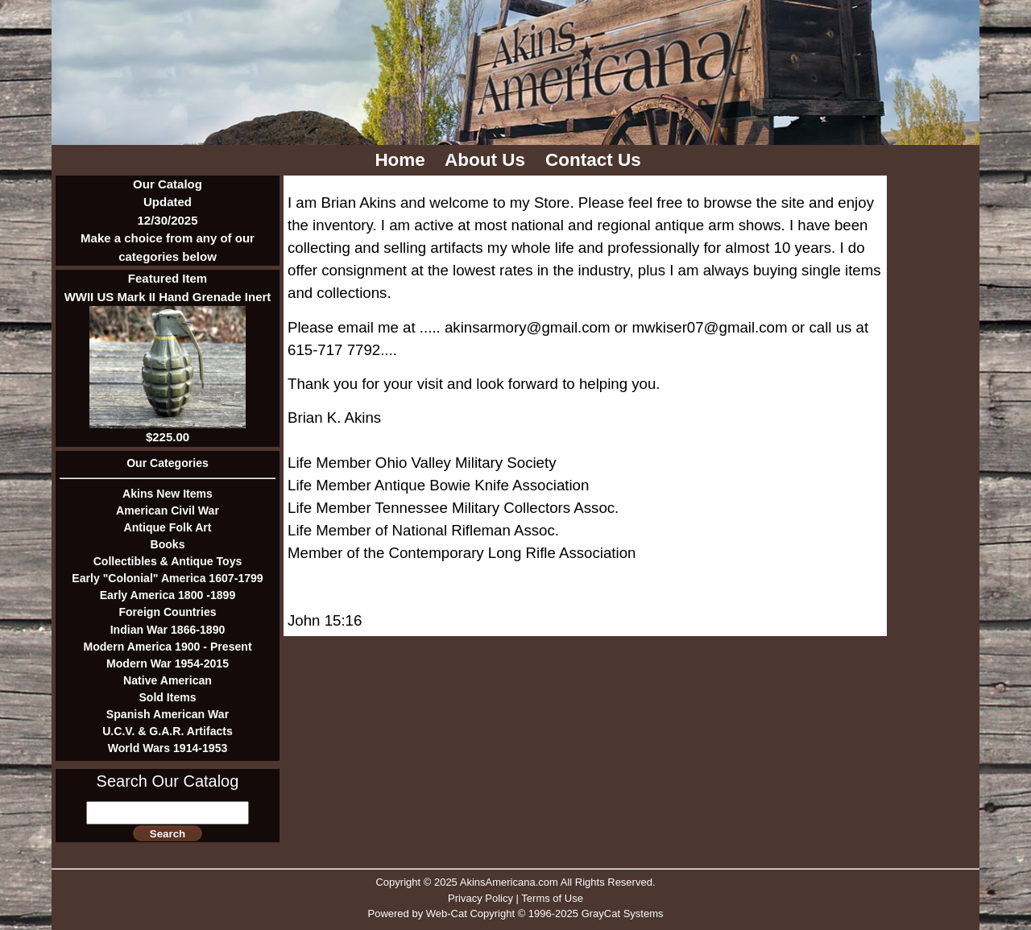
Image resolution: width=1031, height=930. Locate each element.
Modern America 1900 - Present (167, 646)
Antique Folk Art (168, 527)
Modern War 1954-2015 (167, 663)
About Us (487, 160)
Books (167, 544)
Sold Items (167, 697)
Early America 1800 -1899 (168, 595)
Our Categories (167, 463)
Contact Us (595, 160)
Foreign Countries (167, 612)
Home (402, 160)
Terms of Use (552, 898)
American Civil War (167, 510)
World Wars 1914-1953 (168, 748)
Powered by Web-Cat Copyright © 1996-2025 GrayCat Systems (515, 913)
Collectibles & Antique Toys (167, 561)
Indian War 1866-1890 (168, 629)
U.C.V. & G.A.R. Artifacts (167, 731)
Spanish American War (167, 714)
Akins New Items (167, 493)
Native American (167, 680)
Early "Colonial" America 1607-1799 (167, 578)
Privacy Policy (480, 898)
